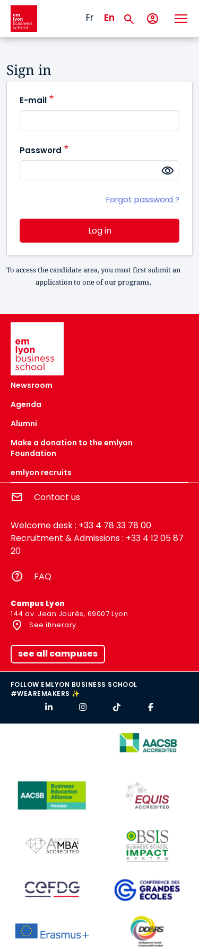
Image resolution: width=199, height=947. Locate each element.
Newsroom (32, 385)
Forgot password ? (142, 199)
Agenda (26, 404)
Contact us (57, 497)
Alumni (24, 423)
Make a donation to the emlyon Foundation (72, 448)
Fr (89, 17)
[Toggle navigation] (180, 19)
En (109, 17)
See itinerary (52, 625)
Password (41, 150)
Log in (99, 231)
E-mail (33, 100)
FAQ (42, 576)
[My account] (152, 19)
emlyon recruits (41, 472)
